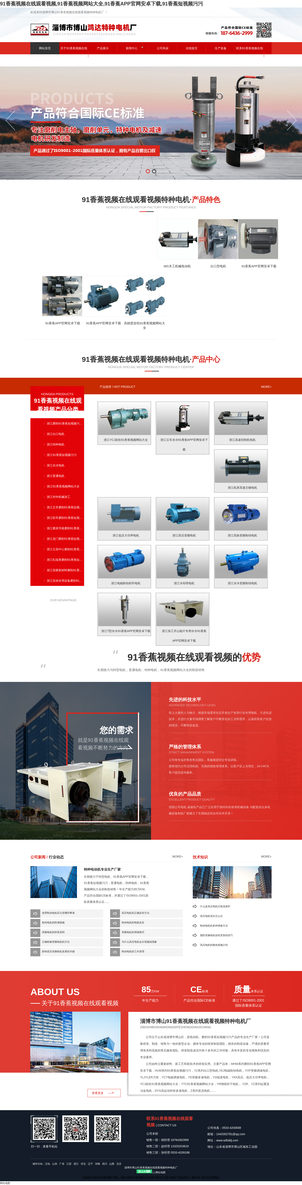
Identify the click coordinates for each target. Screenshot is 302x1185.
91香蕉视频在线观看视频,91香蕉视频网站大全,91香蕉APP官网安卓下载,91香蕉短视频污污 (101, 3)
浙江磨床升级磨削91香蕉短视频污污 (65, 528)
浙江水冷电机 (55, 465)
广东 (61, 1163)
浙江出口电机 (55, 434)
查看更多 (98, 1093)
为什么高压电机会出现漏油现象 (139, 941)
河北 (83, 1163)
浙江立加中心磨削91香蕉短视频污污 (65, 549)
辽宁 (90, 1163)
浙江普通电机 (55, 476)
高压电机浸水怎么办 (211, 916)
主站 (47, 1163)
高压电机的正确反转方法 (135, 912)
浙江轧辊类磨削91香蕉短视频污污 (65, 559)
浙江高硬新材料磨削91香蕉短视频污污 (65, 570)
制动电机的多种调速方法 (214, 925)
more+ (266, 386)
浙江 (76, 1163)
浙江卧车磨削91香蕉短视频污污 (65, 517)
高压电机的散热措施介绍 (214, 945)
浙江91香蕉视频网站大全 (63, 486)
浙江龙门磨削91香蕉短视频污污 (65, 538)
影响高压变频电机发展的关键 (58, 951)
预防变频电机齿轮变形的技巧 (216, 935)
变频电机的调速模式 (133, 932)
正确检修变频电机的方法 (56, 941)
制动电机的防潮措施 (53, 922)
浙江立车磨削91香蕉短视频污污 (65, 507)
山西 (111, 1163)
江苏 (69, 1163)
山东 (54, 1163)
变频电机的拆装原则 (53, 932)
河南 (97, 1163)
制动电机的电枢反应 (133, 922)
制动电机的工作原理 (133, 951)
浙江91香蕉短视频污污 (62, 455)
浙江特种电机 (55, 444)
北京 (118, 1163)
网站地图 (160, 1172)
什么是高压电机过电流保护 (215, 906)
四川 (104, 1163)
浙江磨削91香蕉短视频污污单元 (65, 423)
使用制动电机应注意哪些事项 (58, 912)
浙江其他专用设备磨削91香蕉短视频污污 (65, 580)
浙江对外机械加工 (58, 496)
